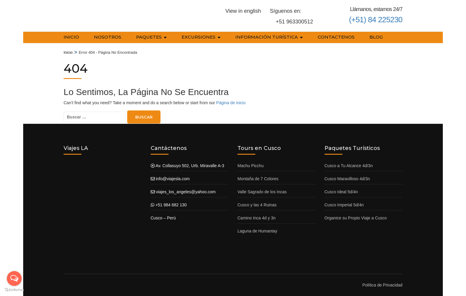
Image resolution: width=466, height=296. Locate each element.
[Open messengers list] (14, 278)
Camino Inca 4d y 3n (256, 218)
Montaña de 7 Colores (257, 178)
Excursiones (198, 37)
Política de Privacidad (382, 285)
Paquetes (149, 37)
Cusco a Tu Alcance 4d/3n (349, 165)
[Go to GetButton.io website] (14, 290)
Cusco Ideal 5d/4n (341, 191)
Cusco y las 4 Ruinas (257, 204)
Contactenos (336, 37)
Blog (376, 37)
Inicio (71, 37)
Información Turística (266, 37)
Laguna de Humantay (257, 231)
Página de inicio (230, 102)
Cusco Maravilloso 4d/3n (347, 178)
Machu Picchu (250, 165)
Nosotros (107, 37)
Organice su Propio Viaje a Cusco (356, 218)
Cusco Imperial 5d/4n (344, 204)
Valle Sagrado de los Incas (262, 191)
